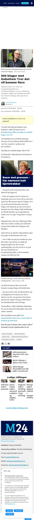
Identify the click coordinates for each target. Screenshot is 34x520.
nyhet (19, 339)
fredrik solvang (8, 339)
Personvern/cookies (7, 441)
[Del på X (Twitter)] (5, 343)
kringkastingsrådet (20, 337)
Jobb (5, 3)
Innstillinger (28, 518)
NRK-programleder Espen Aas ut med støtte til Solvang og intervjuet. (16, 318)
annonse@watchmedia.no (18, 465)
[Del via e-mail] (8, 343)
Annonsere (11, 3)
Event (18, 3)
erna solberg (7, 334)
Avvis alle (9, 510)
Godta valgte (18, 510)
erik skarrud (20, 334)
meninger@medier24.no (16, 461)
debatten (5, 337)
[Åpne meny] (31, 3)
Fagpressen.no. (11, 503)
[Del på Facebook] (2, 343)
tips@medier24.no (12, 457)
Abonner (25, 3)
